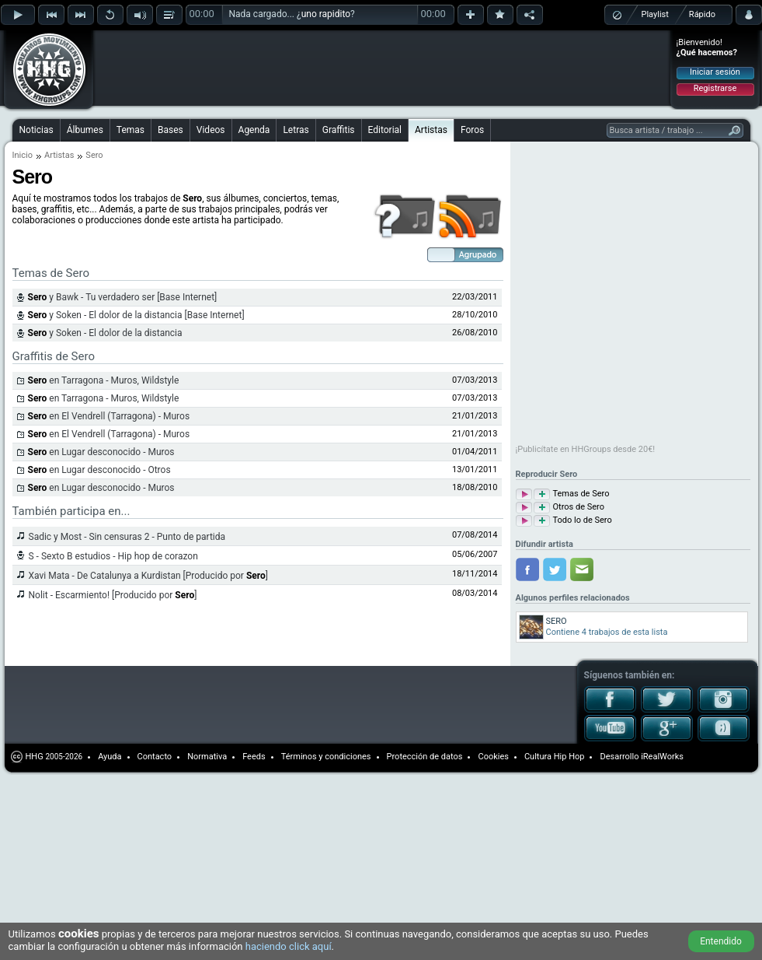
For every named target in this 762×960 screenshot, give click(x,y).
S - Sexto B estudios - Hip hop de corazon (113, 556)
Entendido (721, 941)
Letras (295, 129)
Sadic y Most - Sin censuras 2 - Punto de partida (127, 536)
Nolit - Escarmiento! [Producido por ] (113, 595)
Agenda (254, 129)
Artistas (431, 129)
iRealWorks (662, 757)
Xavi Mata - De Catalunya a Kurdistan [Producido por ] (148, 575)
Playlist (655, 14)
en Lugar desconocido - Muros (101, 452)
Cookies (493, 757)
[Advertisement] (195, 56)
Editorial (385, 129)
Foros (472, 129)
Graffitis (338, 129)
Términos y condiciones (326, 757)
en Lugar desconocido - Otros (99, 469)
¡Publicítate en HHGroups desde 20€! (586, 449)
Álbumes (85, 129)
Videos (211, 129)
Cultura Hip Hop (554, 757)
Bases (170, 129)
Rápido (702, 14)
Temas (130, 129)
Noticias (36, 129)
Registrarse (715, 88)
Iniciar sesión (715, 72)
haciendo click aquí (288, 946)
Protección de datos (425, 757)
